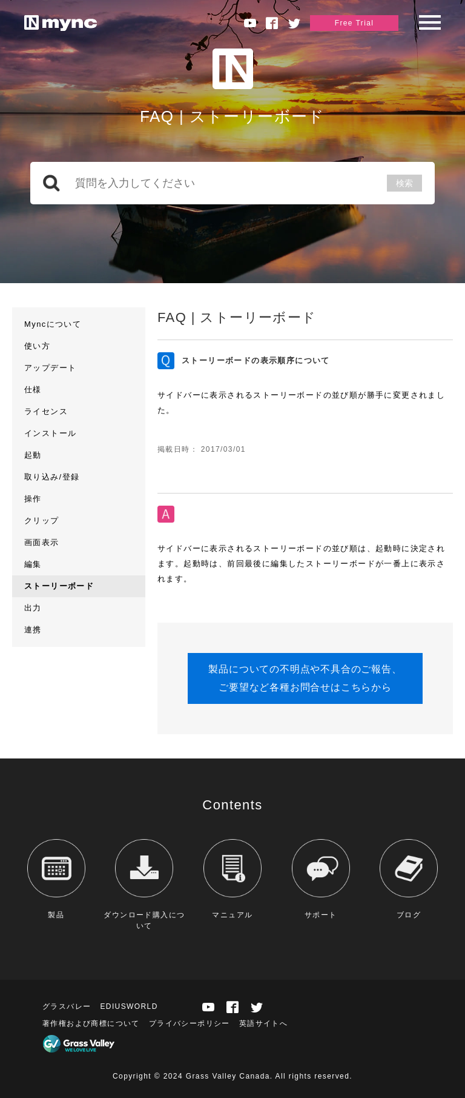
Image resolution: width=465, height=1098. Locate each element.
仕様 (33, 389)
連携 (33, 629)
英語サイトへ (263, 1023)
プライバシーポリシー (189, 1023)
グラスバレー (66, 1006)
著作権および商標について (91, 1023)
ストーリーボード (59, 586)
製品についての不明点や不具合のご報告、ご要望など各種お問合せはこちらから (304, 678)
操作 (33, 498)
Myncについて (52, 324)
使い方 (37, 345)
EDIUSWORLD (128, 1006)
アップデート (50, 367)
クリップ (41, 520)
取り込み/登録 (51, 476)
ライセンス (46, 411)
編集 (33, 564)
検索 (404, 183)
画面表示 (41, 542)
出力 (33, 607)
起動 (33, 455)
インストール (50, 433)
